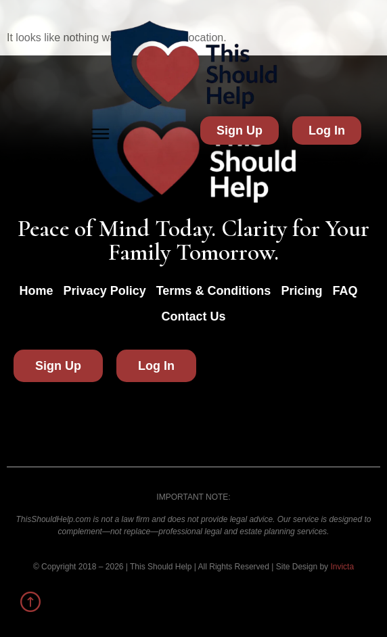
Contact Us (193, 316)
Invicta (342, 566)
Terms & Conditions (213, 291)
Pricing (301, 291)
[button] (100, 134)
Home (36, 291)
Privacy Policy (105, 291)
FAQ (344, 291)
